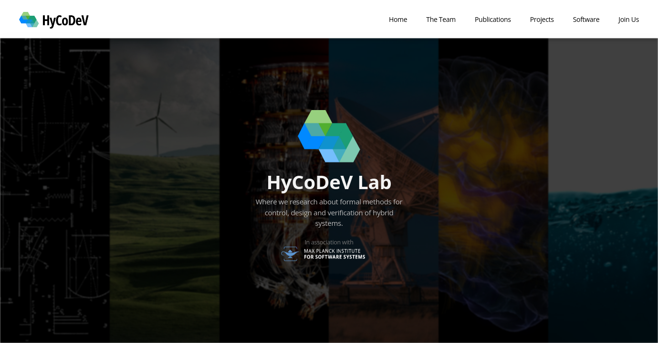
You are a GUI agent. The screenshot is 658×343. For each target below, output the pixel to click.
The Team (441, 19)
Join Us (628, 19)
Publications (493, 19)
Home (398, 19)
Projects (542, 19)
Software (586, 19)
